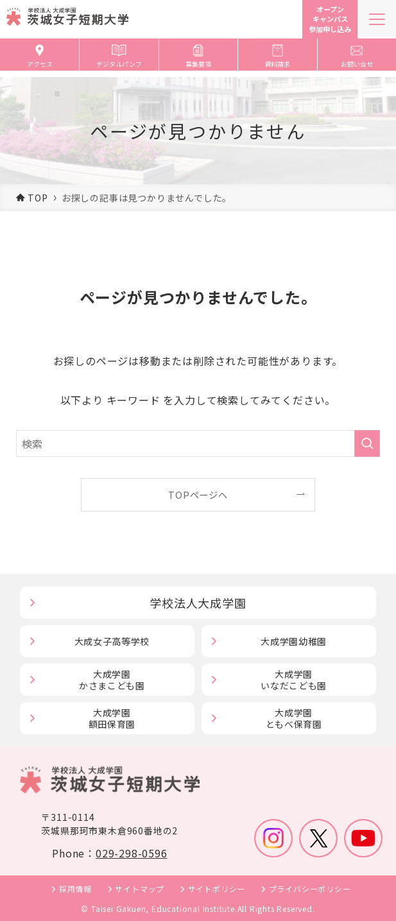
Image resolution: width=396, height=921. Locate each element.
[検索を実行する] (367, 443)
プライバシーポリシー (310, 888)
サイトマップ (139, 888)
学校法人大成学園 (198, 602)
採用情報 (75, 888)
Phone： (109, 853)
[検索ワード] (198, 443)
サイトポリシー (217, 888)
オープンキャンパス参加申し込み (330, 19)
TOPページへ (198, 494)
